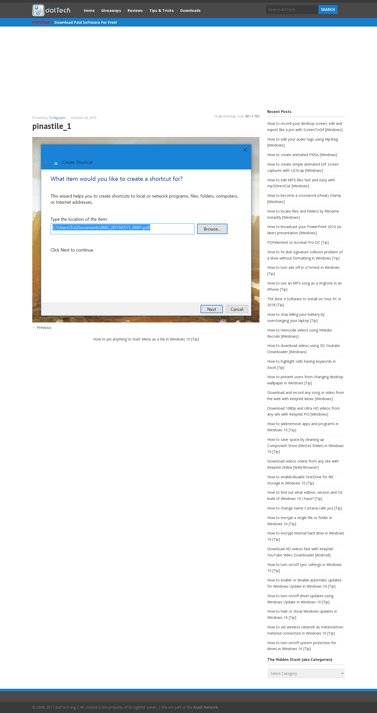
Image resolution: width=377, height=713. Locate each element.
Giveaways (111, 10)
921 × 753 (252, 116)
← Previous (41, 327)
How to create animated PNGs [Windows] (302, 154)
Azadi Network (205, 707)
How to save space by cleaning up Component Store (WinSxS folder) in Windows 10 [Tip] (305, 445)
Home (89, 10)
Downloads (190, 10)
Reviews (135, 10)
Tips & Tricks (161, 10)
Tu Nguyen (57, 117)
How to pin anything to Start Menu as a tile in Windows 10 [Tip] (146, 339)
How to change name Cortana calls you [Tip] (304, 508)
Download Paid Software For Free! (85, 22)
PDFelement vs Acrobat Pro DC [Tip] (298, 242)
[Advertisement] (188, 65)
